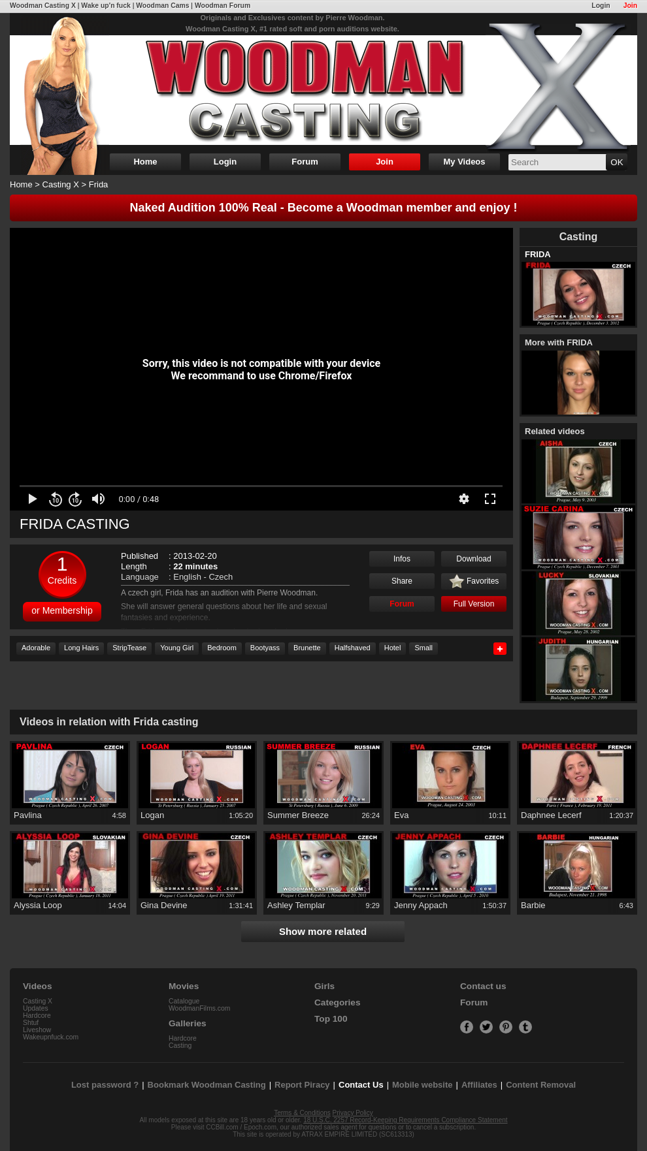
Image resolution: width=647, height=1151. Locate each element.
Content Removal (541, 1085)
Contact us (483, 986)
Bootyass (265, 648)
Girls (324, 986)
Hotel (392, 648)
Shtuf (31, 1022)
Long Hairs (81, 648)
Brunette (307, 648)
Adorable (36, 648)
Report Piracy (302, 1085)
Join (630, 5)
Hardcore (37, 1015)
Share (401, 581)
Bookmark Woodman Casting (207, 1085)
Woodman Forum (222, 5)
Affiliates (479, 1085)
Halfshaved (353, 648)
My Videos (464, 161)
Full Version (474, 603)
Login (600, 5)
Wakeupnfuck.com (50, 1037)
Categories (337, 1002)
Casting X (60, 184)
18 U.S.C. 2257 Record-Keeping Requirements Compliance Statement (405, 1120)
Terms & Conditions (302, 1112)
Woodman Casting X (43, 5)
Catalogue (184, 1001)
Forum (304, 161)
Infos (401, 558)
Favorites (474, 582)
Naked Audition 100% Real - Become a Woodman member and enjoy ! (323, 207)
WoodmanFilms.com (200, 1008)
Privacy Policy (353, 1112)
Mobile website (422, 1085)
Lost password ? (105, 1085)
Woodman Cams (162, 5)
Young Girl (176, 648)
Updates (35, 1008)
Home (145, 161)
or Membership (61, 610)
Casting (180, 1045)
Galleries (188, 1023)
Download (473, 558)
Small (423, 648)
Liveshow (37, 1029)
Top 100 (331, 1019)
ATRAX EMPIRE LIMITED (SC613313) (357, 1134)
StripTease (129, 648)
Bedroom (222, 648)
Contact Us (361, 1085)
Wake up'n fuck (105, 5)
